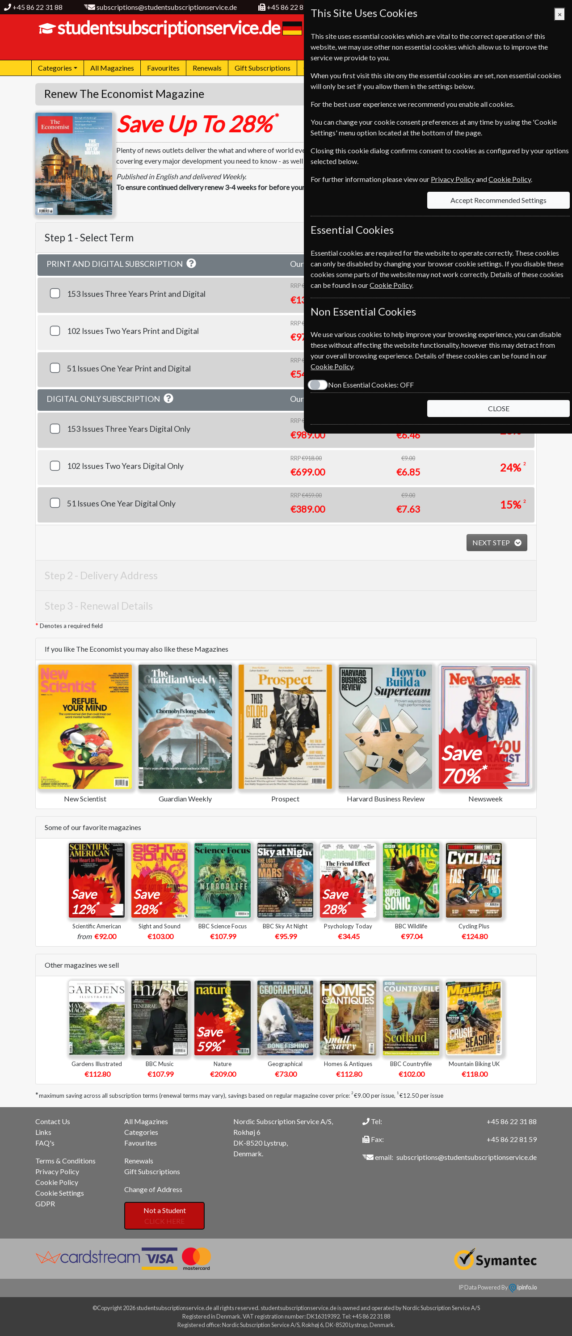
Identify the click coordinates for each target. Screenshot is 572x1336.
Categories (141, 1132)
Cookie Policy (56, 1182)
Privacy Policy (57, 1171)
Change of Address (153, 1189)
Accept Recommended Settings (498, 200)
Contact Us (52, 1121)
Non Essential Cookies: (371, 384)
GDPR (45, 1203)
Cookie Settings (59, 1192)
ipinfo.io (523, 1287)
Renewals (207, 67)
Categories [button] (55, 67)
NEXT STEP (491, 542)
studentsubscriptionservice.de (167, 27)
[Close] (559, 14)
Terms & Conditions (65, 1160)
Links (43, 1132)
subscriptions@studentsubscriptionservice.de (167, 7)
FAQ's (45, 1142)
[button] (191, 264)
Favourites (163, 67)
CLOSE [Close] (498, 408)
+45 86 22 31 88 (38, 7)
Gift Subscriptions (262, 67)
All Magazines (112, 67)
